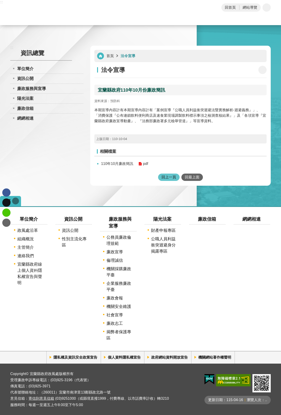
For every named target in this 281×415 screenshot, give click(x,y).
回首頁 (230, 7)
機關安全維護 (118, 306)
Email (6, 223)
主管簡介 (25, 247)
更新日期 (215, 400)
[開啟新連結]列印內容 (262, 70)
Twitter (6, 202)
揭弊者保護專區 (118, 335)
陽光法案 (25, 98)
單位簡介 (25, 68)
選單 (7, 201)
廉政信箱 (25, 108)
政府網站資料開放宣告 (169, 357)
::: (1, 2)
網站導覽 (250, 7)
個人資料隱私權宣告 (124, 357)
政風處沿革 (27, 230)
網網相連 (25, 118)
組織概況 (25, 239)
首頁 (110, 56)
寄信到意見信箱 (41, 398)
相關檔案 (108, 151)
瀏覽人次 (254, 400)
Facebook (6, 192)
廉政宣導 (114, 252)
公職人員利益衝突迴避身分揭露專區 (163, 245)
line (6, 213)
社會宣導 (114, 315)
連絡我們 (25, 256)
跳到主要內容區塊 (2, 2)
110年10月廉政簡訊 (117, 164)
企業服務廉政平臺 (118, 286)
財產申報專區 (163, 230)
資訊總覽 (32, 53)
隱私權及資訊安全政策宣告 (75, 357)
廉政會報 (114, 298)
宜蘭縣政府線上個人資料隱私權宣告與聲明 (29, 273)
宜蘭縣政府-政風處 (47, 12)
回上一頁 (169, 177)
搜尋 (266, 20)
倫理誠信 (114, 260)
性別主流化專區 (74, 242)
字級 (266, 7)
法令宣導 (128, 56)
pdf (145, 164)
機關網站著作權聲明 (214, 357)
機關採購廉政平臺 (118, 272)
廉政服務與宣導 (31, 88)
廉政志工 (114, 323)
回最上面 (192, 177)
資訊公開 (25, 78)
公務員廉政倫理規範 (118, 240)
